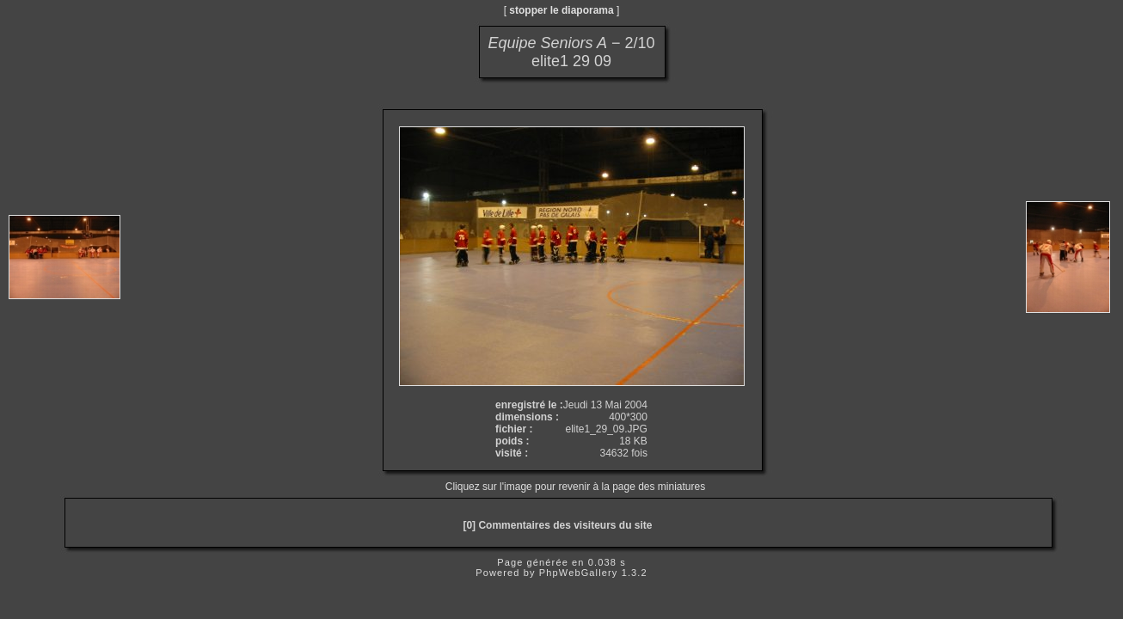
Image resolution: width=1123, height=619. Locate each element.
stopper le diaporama (561, 10)
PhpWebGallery (578, 572)
